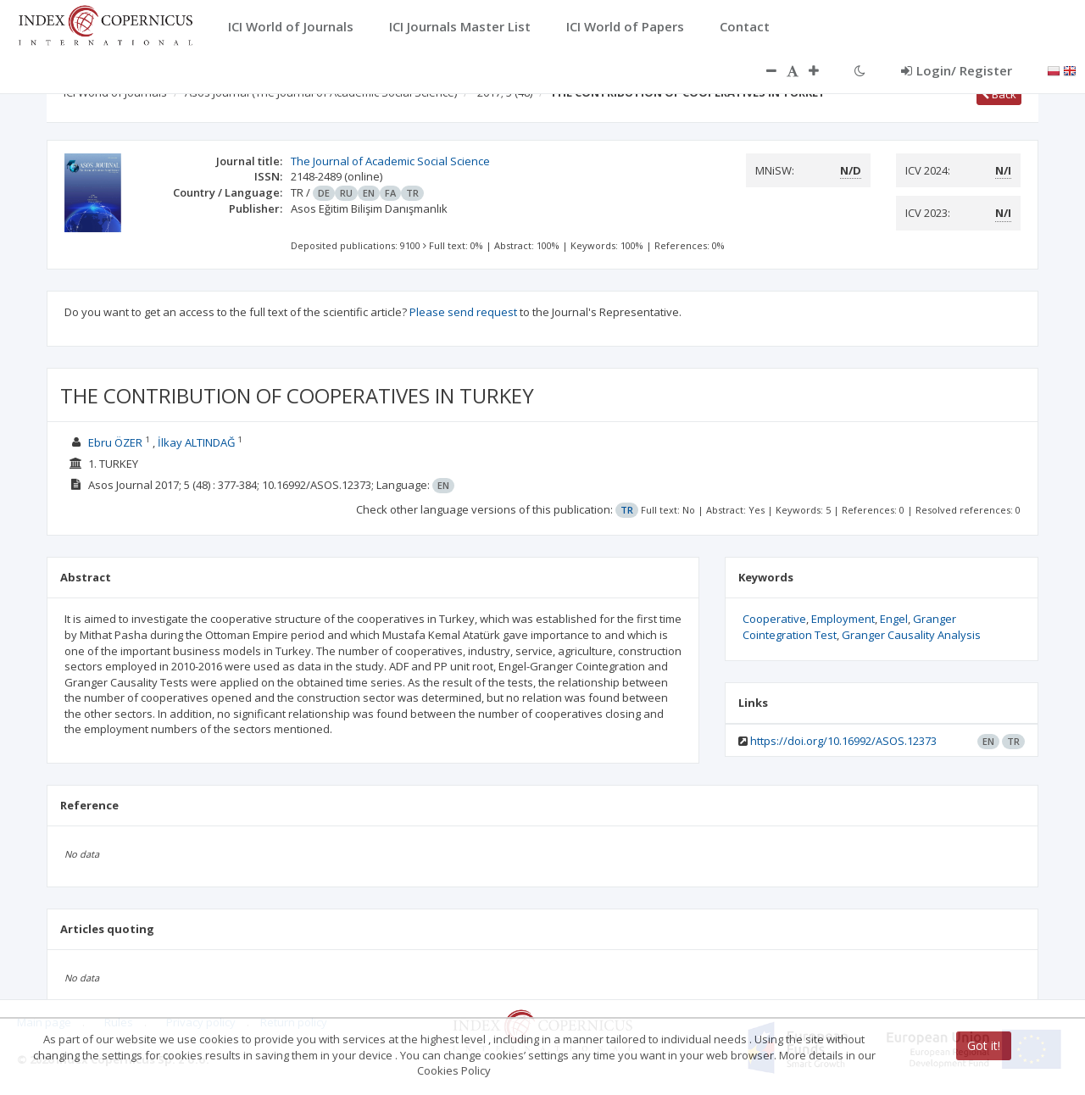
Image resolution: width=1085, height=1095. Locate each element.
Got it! (983, 1045)
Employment (843, 618)
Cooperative (774, 618)
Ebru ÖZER (115, 442)
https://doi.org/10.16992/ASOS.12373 (843, 740)
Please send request (463, 312)
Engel (894, 618)
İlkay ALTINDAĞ (196, 442)
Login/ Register (956, 70)
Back (999, 94)
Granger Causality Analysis (911, 634)
